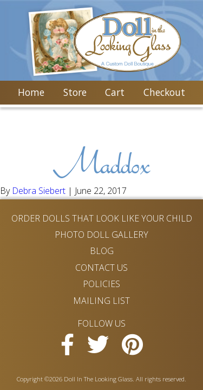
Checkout (164, 92)
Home (31, 92)
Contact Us (101, 268)
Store (75, 92)
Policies (101, 284)
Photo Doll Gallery (101, 234)
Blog (102, 251)
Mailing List (101, 301)
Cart (115, 92)
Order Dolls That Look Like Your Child (101, 218)
